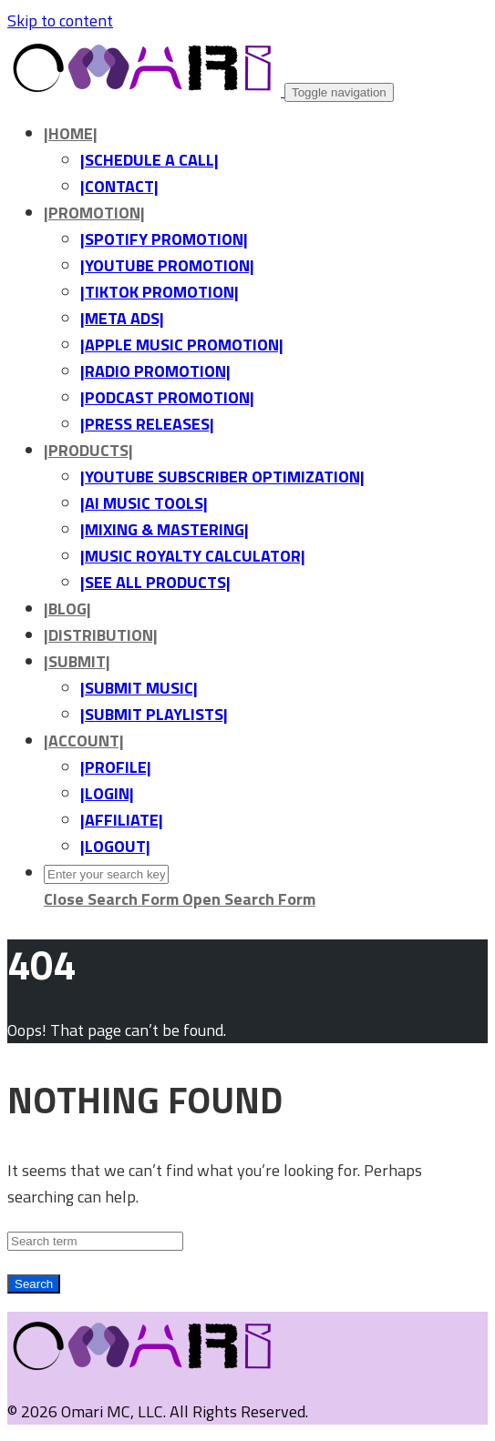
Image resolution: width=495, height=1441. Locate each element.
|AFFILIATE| (121, 819)
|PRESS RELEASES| (147, 423)
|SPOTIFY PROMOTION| (164, 239)
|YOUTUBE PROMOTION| (167, 265)
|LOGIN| (107, 793)
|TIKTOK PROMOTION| (159, 291)
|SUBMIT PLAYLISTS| (154, 714)
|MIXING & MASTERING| (164, 529)
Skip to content (60, 20)
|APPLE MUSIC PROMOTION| (182, 344)
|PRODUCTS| (88, 450)
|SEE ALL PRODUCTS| (155, 582)
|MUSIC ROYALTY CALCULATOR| (192, 555)
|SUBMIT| (77, 661)
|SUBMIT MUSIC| (139, 687)
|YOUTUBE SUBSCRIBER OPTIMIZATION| (222, 476)
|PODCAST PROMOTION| (167, 397)
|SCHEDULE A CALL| (149, 159)
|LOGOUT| (115, 846)
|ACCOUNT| (84, 740)
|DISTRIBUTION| (101, 635)
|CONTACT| (119, 186)
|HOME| (71, 133)
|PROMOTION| (94, 212)
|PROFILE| (115, 767)
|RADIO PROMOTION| (155, 371)
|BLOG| (67, 608)
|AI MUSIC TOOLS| (144, 503)
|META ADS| (122, 318)
